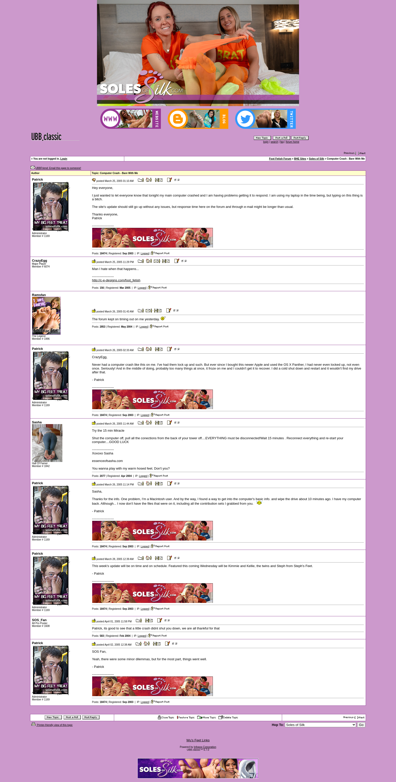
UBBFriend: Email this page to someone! (58, 168)
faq (282, 141)
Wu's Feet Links (198, 740)
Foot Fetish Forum (280, 158)
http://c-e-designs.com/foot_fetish (116, 280)
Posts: (99, 253)
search (274, 141)
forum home (292, 141)
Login (63, 158)
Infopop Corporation (205, 747)
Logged (145, 253)
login (265, 141)
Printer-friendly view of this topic (52, 725)
